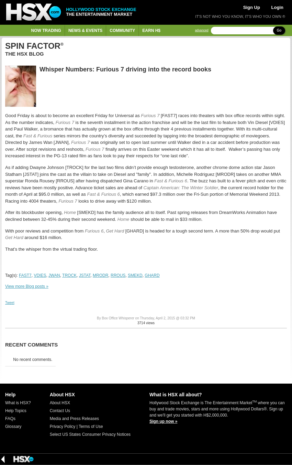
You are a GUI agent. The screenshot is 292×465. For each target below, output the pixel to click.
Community (122, 30)
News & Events (85, 30)
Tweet (9, 303)
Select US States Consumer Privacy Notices (90, 434)
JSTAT (85, 275)
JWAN (54, 275)
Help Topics (15, 410)
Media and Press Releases (74, 418)
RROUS (118, 275)
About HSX (60, 402)
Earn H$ (151, 30)
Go (279, 30)
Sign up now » (163, 421)
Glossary (13, 426)
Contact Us (60, 410)
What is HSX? (18, 402)
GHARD (152, 275)
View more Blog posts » (26, 286)
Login (277, 7)
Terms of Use (91, 426)
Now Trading (46, 30)
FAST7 (25, 275)
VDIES (40, 275)
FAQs (10, 418)
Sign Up (251, 7)
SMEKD (135, 275)
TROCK (69, 275)
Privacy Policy (63, 426)
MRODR (100, 275)
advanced (202, 30)
